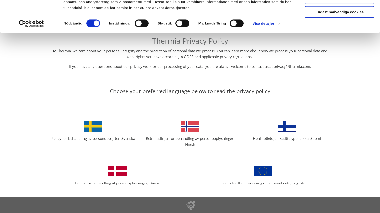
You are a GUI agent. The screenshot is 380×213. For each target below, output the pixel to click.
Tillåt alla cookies (340, 12)
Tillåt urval (340, 25)
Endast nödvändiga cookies (340, 39)
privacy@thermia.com (292, 66)
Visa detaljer (263, 51)
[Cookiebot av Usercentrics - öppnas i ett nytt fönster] (31, 50)
